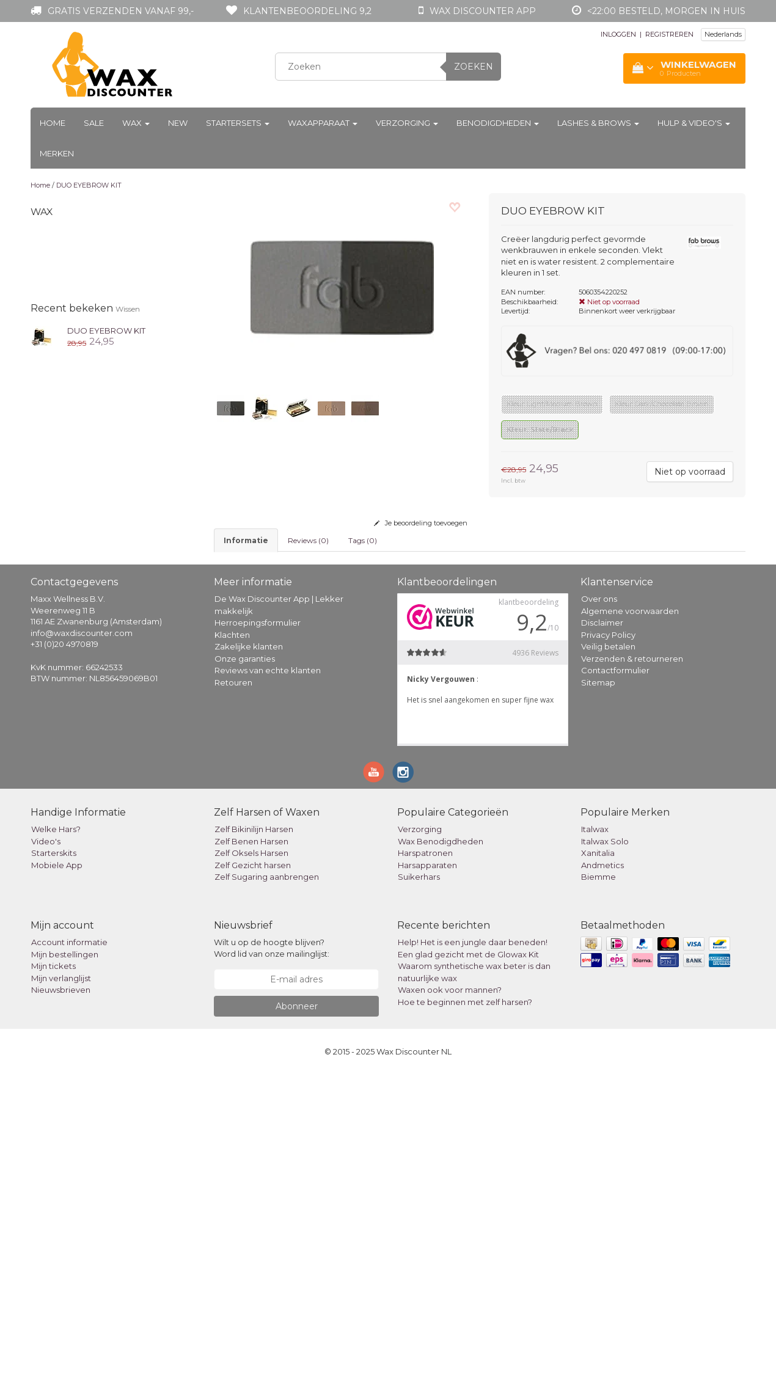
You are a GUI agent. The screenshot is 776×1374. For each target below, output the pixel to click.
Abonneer (297, 1305)
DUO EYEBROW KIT (89, 185)
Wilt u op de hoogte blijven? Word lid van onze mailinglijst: (271, 1248)
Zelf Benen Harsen (251, 1141)
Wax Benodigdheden (440, 1141)
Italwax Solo (605, 1141)
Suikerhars (419, 1176)
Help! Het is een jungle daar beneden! (472, 1242)
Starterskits (53, 1152)
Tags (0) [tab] (362, 540)
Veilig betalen (608, 946)
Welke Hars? (56, 1128)
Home (52, 123)
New (178, 123)
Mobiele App (56, 1164)
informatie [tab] (246, 540)
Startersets (237, 123)
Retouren (233, 982)
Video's (45, 1141)
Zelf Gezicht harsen (252, 1164)
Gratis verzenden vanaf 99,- (121, 10)
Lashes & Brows (598, 123)
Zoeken (473, 66)
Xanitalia (598, 1152)
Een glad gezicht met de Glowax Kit (468, 1254)
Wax (136, 123)
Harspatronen (425, 1152)
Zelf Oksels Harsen (251, 1152)
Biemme (598, 1176)
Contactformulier (615, 969)
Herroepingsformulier (257, 922)
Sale (94, 123)
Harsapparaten (427, 1164)
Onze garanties (244, 958)
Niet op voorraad (689, 471)
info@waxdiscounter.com (82, 932)
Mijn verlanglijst (61, 1277)
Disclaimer (602, 922)
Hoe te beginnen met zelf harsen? (465, 1301)
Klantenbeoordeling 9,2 (307, 10)
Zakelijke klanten (248, 946)
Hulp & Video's (693, 123)
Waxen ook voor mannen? (450, 1290)
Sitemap (598, 982)
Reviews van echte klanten (267, 969)
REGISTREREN (669, 34)
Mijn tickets (53, 1266)
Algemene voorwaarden (630, 910)
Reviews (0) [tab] (308, 540)
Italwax (595, 1128)
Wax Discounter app (483, 10)
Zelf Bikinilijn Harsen (253, 1128)
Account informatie (69, 1242)
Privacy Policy (608, 934)
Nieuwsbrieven (60, 1290)
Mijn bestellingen (64, 1254)
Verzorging (407, 123)
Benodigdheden (497, 123)
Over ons (599, 898)
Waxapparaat (322, 123)
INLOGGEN (618, 34)
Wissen (127, 308)
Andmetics (602, 1164)
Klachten (232, 934)
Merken (57, 153)
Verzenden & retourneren (632, 958)
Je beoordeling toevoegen (420, 523)
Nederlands (723, 34)
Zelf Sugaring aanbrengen (266, 1176)
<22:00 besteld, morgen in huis (666, 10)
